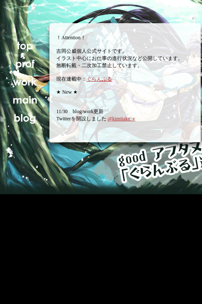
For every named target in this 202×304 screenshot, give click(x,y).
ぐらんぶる (99, 79)
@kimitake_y (121, 119)
